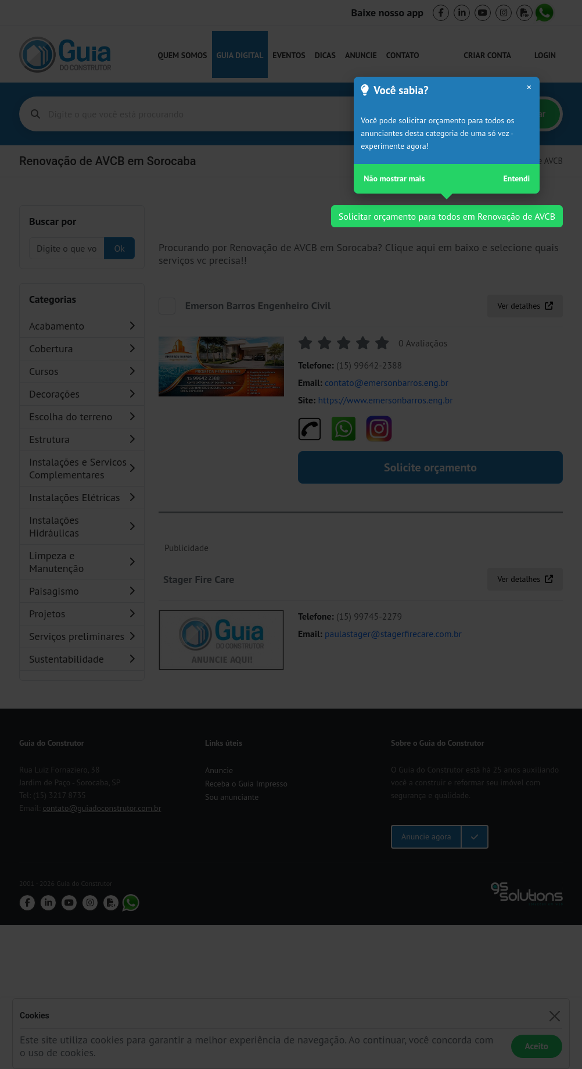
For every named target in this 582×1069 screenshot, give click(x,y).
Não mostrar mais (394, 178)
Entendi (517, 178)
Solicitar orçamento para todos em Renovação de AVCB (447, 216)
